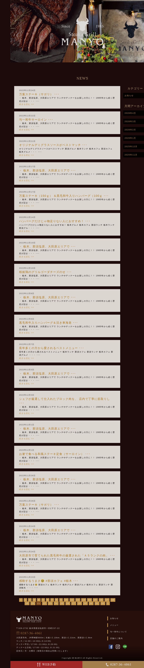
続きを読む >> (37, 104)
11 (82, 600)
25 (72, 603)
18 (123, 600)
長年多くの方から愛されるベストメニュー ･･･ (62, 348)
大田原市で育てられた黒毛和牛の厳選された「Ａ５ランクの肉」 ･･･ (78, 555)
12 (88, 600)
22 (55, 603)
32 (113, 603)
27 (84, 603)
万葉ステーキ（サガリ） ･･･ (50, 94)
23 (61, 603)
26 (78, 603)
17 (117, 600)
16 (112, 600)
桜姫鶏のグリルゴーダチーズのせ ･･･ (56, 272)
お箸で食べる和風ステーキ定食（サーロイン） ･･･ (65, 453)
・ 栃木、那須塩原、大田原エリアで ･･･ (58, 170)
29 (96, 603)
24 (67, 603)
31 (107, 603)
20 (43, 603)
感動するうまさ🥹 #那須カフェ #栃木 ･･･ (59, 580)
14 (100, 600)
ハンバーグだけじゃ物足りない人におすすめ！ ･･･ (65, 221)
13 (94, 600)
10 (77, 600)
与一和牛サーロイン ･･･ (47, 119)
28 (90, 603)
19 (38, 603)
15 (106, 600)
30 (102, 603)
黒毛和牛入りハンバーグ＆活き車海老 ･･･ (59, 322)
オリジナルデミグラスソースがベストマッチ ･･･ (64, 144)
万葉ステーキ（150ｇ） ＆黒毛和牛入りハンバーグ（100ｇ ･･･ (75, 195)
